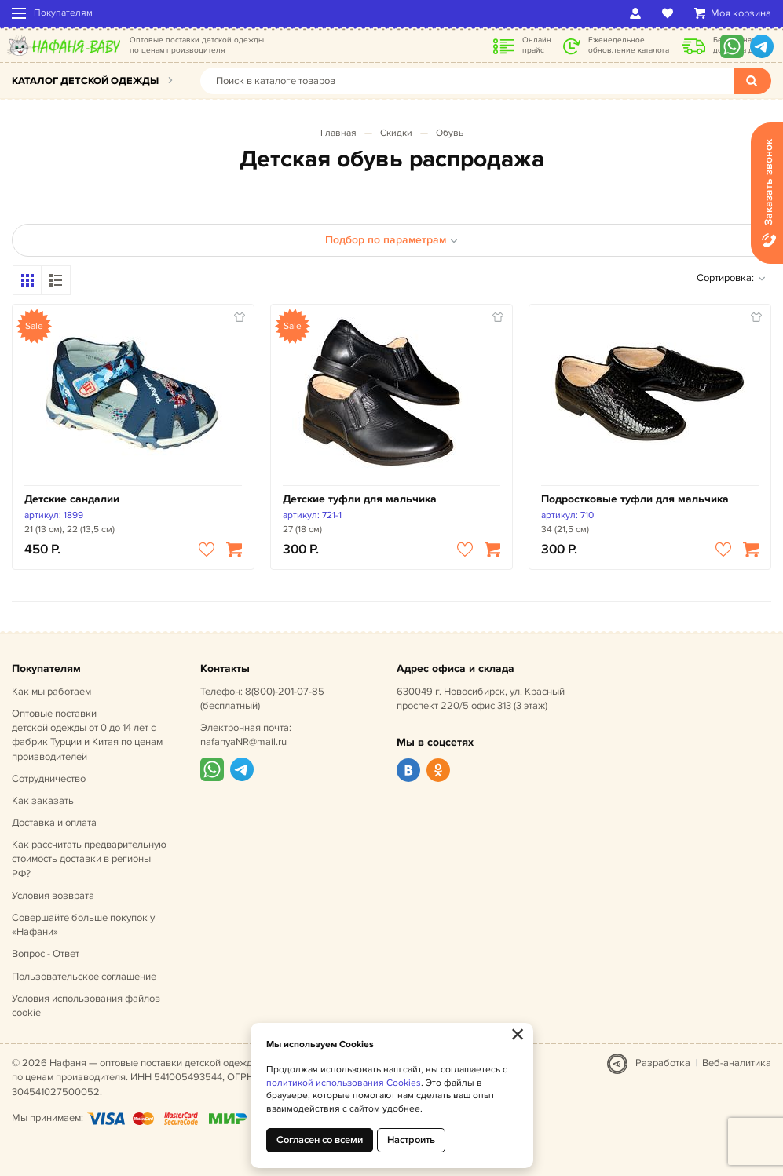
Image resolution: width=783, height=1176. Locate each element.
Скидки (396, 133)
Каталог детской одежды (85, 81)
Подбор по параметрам (391, 240)
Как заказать (43, 800)
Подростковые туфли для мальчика (635, 499)
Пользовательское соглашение (84, 976)
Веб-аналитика (736, 1063)
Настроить (411, 1140)
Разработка (662, 1063)
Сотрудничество (49, 778)
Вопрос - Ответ (45, 954)
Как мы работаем (51, 691)
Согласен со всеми (319, 1140)
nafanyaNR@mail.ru (243, 742)
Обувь (449, 133)
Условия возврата (53, 895)
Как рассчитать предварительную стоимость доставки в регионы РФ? (89, 858)
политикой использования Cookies (343, 1083)
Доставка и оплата (54, 822)
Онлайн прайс (536, 45)
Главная (338, 133)
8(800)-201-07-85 (284, 691)
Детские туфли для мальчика (360, 499)
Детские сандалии (71, 499)
